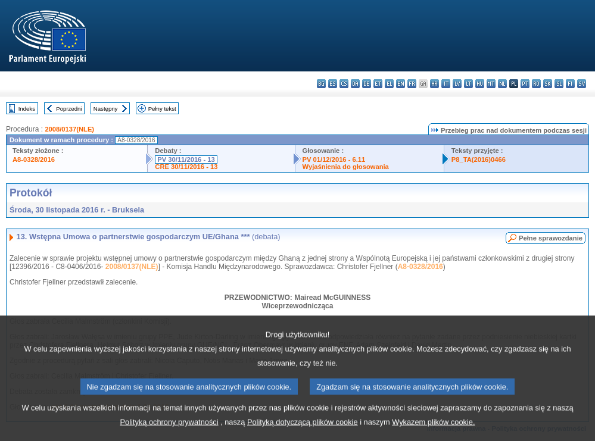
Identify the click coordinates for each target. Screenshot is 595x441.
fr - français (411, 83)
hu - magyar (479, 83)
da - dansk (355, 83)
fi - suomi (570, 83)
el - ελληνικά (389, 83)
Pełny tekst (162, 108)
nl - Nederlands (502, 83)
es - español (332, 83)
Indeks (26, 108)
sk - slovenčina (547, 83)
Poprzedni (69, 108)
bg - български (321, 83)
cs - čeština (343, 83)
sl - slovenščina (558, 83)
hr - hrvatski (434, 83)
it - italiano (445, 83)
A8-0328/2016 (34, 159)
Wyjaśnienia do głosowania (346, 166)
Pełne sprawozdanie (550, 238)
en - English (400, 83)
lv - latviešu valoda (457, 83)
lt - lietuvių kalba (468, 83)
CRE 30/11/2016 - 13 (186, 166)
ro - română (536, 83)
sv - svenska (581, 83)
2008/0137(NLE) (69, 129)
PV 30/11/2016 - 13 (185, 159)
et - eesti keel (377, 83)
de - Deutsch (366, 83)
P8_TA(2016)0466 (478, 159)
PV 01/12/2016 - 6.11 (334, 159)
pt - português (525, 83)
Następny (106, 108)
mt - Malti (491, 83)
